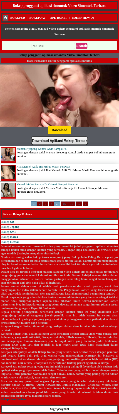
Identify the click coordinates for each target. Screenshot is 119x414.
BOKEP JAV (37, 17)
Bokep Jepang (10, 226)
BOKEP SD (17, 17)
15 (64, 203)
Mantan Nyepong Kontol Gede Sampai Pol (42, 148)
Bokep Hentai (10, 241)
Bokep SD (7, 221)
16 (71, 203)
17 (78, 203)
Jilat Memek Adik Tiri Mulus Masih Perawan (43, 166)
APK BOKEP (58, 17)
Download (59, 130)
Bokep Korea (9, 236)
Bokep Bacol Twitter (13, 399)
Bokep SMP (8, 231)
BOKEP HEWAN (83, 17)
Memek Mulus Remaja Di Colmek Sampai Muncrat (47, 184)
